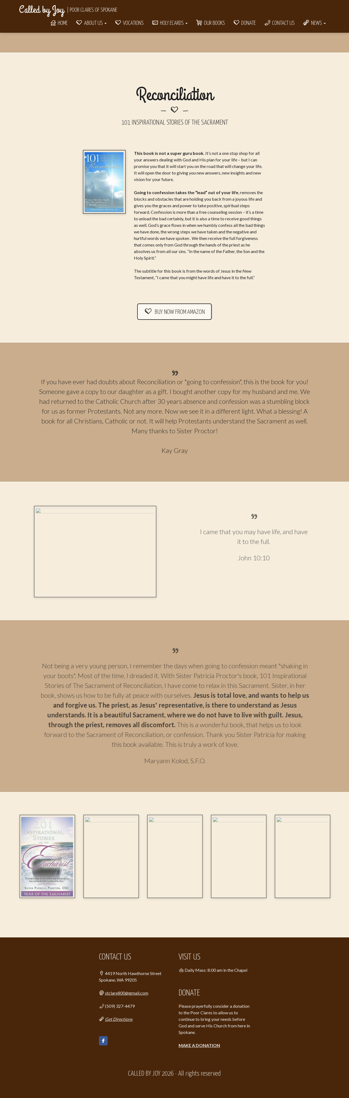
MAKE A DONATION (199, 1045)
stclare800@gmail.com (126, 992)
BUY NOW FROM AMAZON (174, 312)
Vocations (129, 23)
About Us (91, 23)
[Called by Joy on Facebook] (103, 1040)
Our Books (210, 23)
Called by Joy (41, 10)
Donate (244, 23)
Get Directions (119, 1019)
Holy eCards (170, 23)
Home (59, 23)
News (314, 23)
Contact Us (279, 23)
